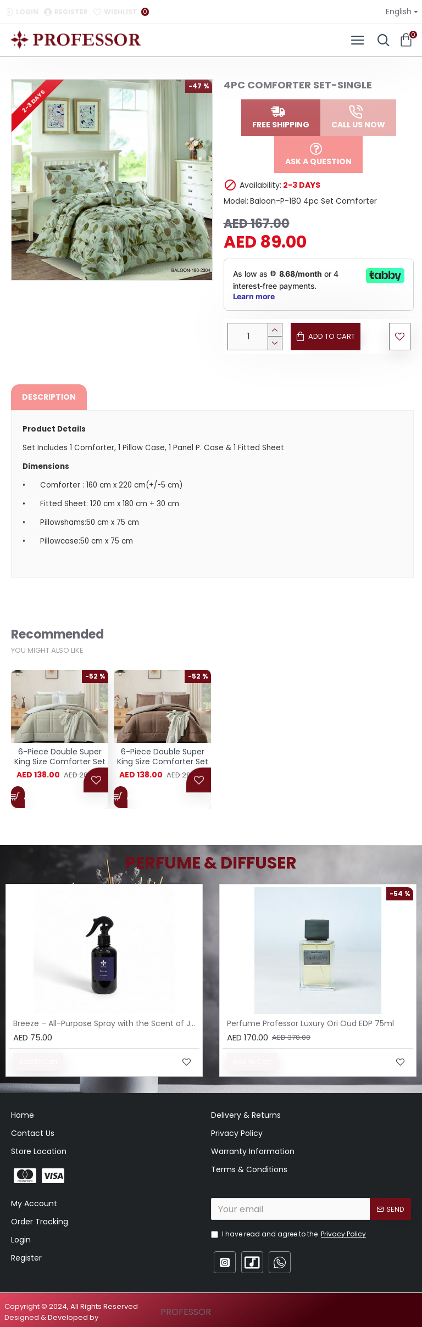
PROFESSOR (185, 1312)
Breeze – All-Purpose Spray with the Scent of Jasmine (106, 1023)
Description (49, 396)
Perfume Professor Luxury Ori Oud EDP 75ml (310, 1023)
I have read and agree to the (289, 1234)
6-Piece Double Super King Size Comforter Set (60, 762)
